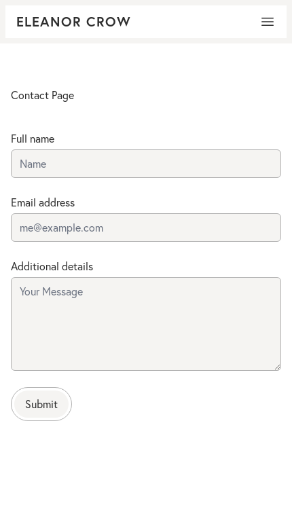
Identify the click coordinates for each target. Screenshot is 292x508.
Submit (41, 404)
